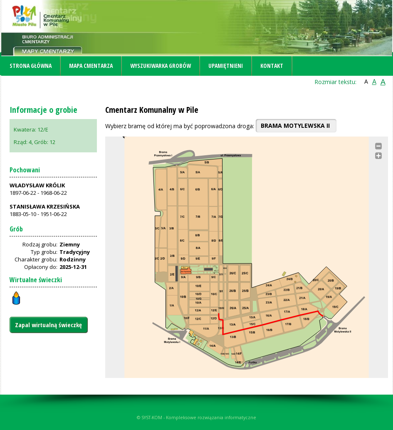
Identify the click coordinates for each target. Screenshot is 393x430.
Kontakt (271, 66)
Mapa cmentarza (91, 66)
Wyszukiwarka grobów (160, 66)
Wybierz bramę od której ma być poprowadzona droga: (179, 126)
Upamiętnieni (225, 66)
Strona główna (31, 66)
